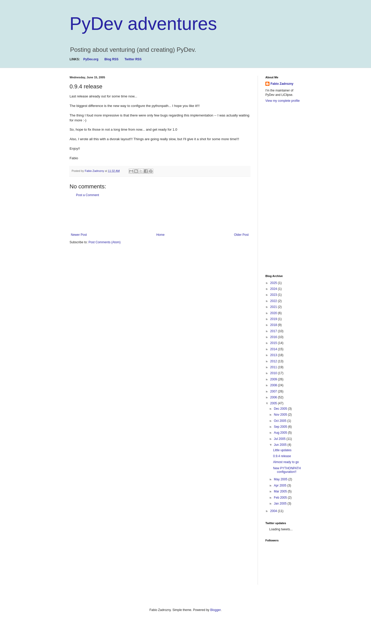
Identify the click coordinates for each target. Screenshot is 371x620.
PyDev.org (90, 59)
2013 (274, 355)
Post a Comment (87, 195)
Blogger (215, 610)
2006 (274, 397)
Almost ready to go (286, 462)
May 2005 (281, 479)
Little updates (282, 450)
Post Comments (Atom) (104, 242)
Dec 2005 (281, 408)
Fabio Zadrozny (282, 84)
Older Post (241, 235)
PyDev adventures (143, 24)
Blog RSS (111, 59)
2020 (274, 313)
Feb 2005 (281, 497)
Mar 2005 (281, 491)
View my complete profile (282, 101)
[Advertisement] (163, 215)
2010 (274, 373)
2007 (274, 391)
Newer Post (79, 235)
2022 (274, 301)
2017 (274, 331)
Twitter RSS (132, 59)
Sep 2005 (281, 427)
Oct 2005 (280, 421)
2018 (274, 325)
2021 (274, 307)
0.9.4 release (282, 456)
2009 (274, 379)
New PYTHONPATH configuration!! (287, 470)
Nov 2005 (281, 414)
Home (160, 235)
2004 (274, 511)
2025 (274, 283)
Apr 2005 (280, 485)
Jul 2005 (280, 439)
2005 (274, 403)
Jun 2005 (281, 445)
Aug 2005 (281, 432)
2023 (274, 295)
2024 (274, 289)
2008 (274, 385)
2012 (274, 361)
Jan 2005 (281, 503)
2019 (274, 319)
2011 (274, 367)
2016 (274, 337)
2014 (274, 349)
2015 (274, 343)
